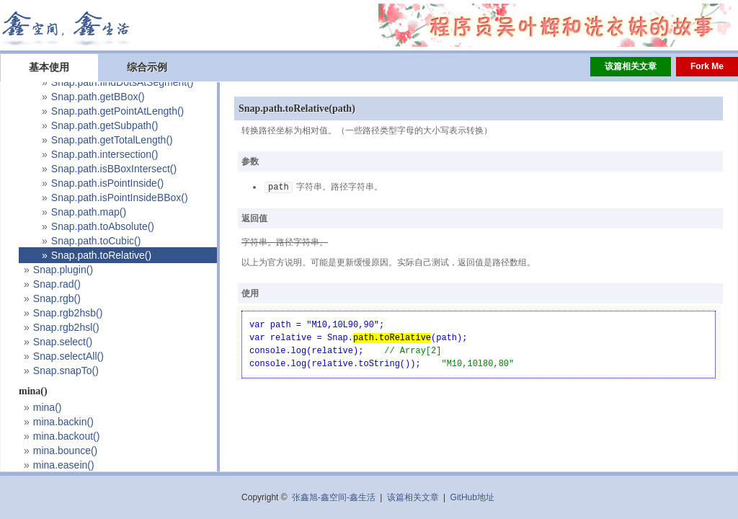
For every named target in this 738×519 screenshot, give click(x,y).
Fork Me (707, 66)
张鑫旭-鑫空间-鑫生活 (333, 497)
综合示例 (147, 67)
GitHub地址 (472, 497)
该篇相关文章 (631, 66)
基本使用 (49, 67)
